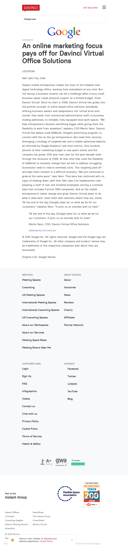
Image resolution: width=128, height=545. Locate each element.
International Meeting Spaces (39, 302)
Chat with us (29, 414)
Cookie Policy (30, 429)
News (67, 295)
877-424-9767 (90, 8)
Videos (26, 399)
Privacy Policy (30, 421)
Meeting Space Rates (34, 340)
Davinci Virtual (40, 524)
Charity (68, 310)
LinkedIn (70, 384)
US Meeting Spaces (33, 295)
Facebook (71, 369)
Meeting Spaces (31, 280)
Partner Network (73, 325)
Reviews (69, 302)
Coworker (9, 516)
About (67, 280)
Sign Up (26, 376)
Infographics (29, 391)
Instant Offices (12, 512)
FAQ (24, 384)
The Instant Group (41, 516)
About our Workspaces (35, 325)
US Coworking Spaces (35, 317)
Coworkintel (38, 520)
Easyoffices (38, 512)
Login (25, 369)
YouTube (70, 391)
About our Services (33, 332)
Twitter (70, 376)
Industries (70, 287)
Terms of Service (32, 436)
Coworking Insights (14, 520)
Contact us (28, 406)
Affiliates (69, 317)
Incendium (10, 528)
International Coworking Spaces (40, 310)
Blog (68, 399)
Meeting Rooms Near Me (36, 347)
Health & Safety (31, 444)
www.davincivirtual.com (42, 230)
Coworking (28, 287)
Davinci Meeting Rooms (16, 524)
